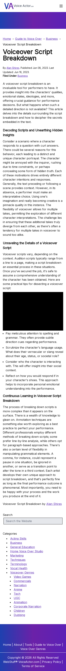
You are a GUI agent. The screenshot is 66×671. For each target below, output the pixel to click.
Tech (17, 593)
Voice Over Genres (33, 649)
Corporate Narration (27, 606)
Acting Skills (18, 538)
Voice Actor (19, 6)
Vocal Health (18, 568)
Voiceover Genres (22, 572)
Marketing (17, 555)
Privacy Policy (51, 662)
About (18, 644)
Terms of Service (33, 666)
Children (19, 610)
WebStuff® (10, 662)
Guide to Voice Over (28, 39)
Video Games (22, 577)
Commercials (22, 581)
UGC (17, 598)
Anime (18, 589)
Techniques (18, 560)
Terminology (18, 564)
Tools (28, 644)
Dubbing (19, 615)
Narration (20, 585)
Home (7, 39)
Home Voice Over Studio (26, 551)
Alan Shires (13, 67)
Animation (20, 602)
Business (52, 39)
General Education (22, 547)
